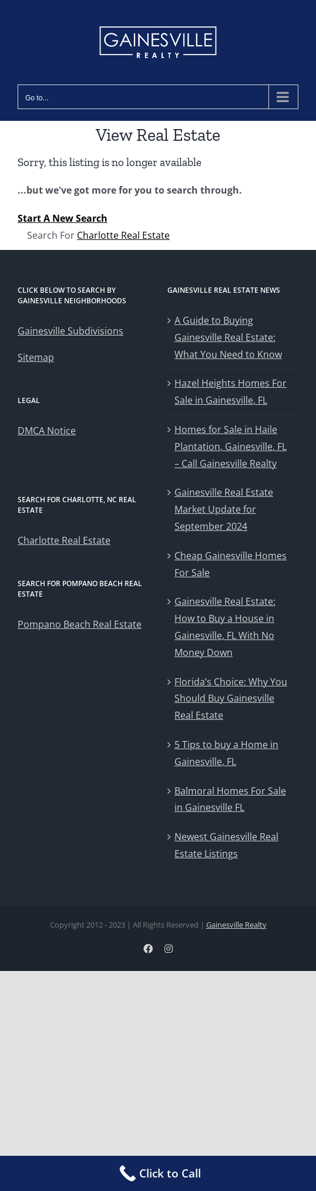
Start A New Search (62, 218)
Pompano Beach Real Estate (80, 624)
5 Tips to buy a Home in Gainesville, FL (226, 753)
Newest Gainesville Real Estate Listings (226, 845)
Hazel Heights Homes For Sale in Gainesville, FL (230, 392)
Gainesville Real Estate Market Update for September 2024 (223, 509)
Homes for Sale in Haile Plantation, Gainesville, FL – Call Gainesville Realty (230, 446)
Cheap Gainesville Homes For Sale (230, 564)
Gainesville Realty (236, 924)
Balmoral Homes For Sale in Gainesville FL (230, 799)
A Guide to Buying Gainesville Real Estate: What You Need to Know (228, 337)
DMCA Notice (47, 430)
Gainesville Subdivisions (70, 330)
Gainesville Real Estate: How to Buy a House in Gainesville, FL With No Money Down (224, 626)
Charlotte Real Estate (123, 235)
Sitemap (36, 357)
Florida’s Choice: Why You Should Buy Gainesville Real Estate (230, 698)
